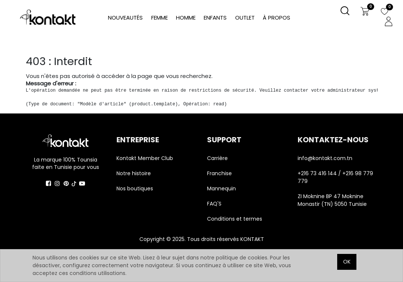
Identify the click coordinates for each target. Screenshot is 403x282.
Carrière (217, 158)
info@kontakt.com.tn (326, 158)
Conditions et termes (234, 218)
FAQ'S (214, 203)
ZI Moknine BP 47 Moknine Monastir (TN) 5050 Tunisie (332, 200)
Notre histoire (133, 173)
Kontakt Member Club (144, 158)
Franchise (219, 173)
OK (346, 261)
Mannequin (222, 188)
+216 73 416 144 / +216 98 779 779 (335, 177)
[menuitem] (276, 18)
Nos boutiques (134, 188)
